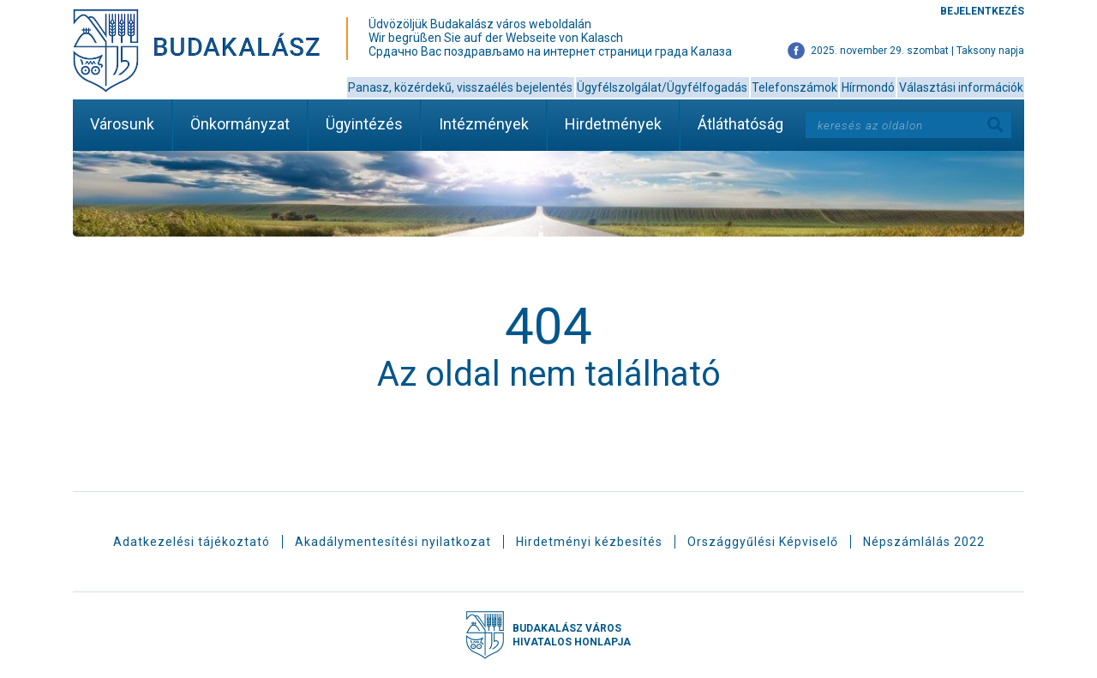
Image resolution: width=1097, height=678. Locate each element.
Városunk (122, 124)
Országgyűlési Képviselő (762, 542)
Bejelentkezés (982, 11)
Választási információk (961, 87)
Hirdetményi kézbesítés (589, 542)
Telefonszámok (794, 87)
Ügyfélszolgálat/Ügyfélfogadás (662, 87)
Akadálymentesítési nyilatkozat (393, 542)
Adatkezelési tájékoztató (191, 542)
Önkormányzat (240, 124)
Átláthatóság (740, 124)
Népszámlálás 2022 (924, 542)
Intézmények (484, 124)
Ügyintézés (364, 124)
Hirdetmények (613, 124)
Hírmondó (868, 87)
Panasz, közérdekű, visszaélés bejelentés (460, 87)
